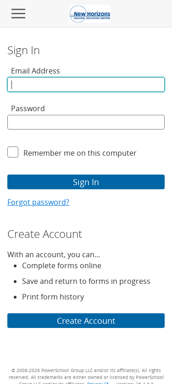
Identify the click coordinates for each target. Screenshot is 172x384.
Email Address (35, 71)
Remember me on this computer (80, 153)
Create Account (86, 320)
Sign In (86, 181)
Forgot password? (38, 202)
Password (28, 108)
